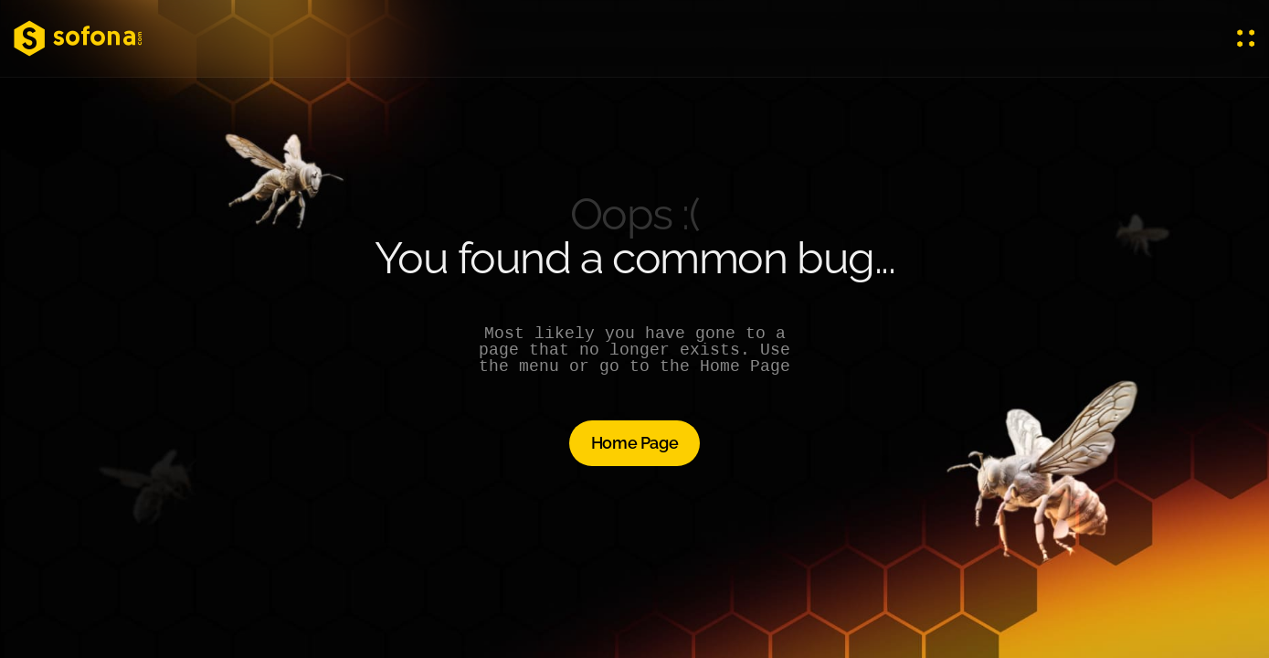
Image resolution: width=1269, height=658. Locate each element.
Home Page (635, 442)
